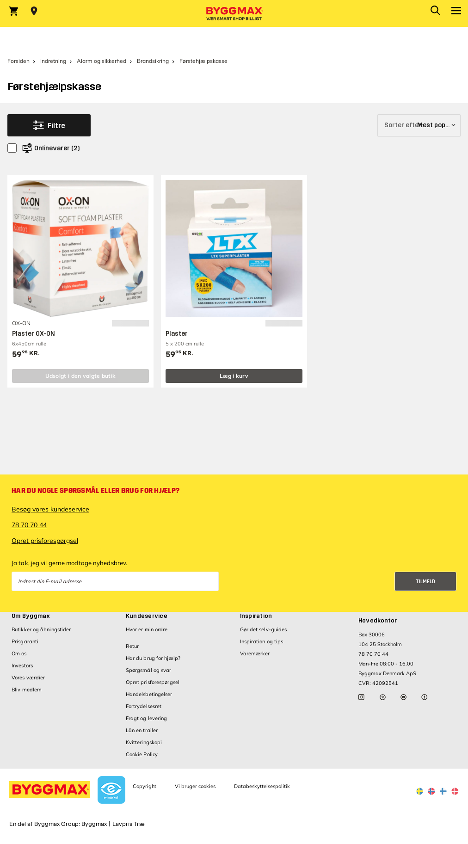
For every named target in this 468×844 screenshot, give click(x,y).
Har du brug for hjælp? (153, 658)
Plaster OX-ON (33, 334)
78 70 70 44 (29, 525)
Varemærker (255, 653)
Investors (22, 665)
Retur (132, 646)
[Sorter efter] (419, 125)
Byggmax (94, 824)
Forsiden (18, 60)
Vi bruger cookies (195, 786)
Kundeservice (146, 616)
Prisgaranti (25, 641)
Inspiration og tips (261, 641)
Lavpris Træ (128, 824)
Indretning (53, 60)
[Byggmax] (234, 13)
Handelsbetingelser (149, 694)
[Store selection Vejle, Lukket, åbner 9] (34, 11)
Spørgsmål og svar (149, 670)
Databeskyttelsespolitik (262, 786)
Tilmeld (425, 582)
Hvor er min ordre (147, 629)
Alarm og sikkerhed (101, 60)
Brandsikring (153, 60)
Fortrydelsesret (144, 706)
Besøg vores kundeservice (50, 509)
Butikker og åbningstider (41, 629)
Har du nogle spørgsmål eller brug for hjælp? (95, 491)
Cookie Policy (142, 754)
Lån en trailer (142, 730)
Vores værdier (28, 677)
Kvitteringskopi (144, 742)
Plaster (177, 334)
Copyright (144, 786)
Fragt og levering (146, 718)
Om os (19, 653)
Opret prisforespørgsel (45, 540)
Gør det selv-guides (263, 629)
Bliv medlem (27, 689)
